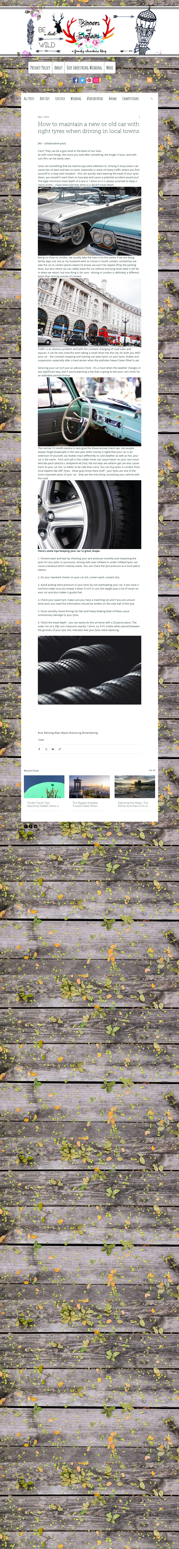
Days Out (45, 98)
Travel (41, 739)
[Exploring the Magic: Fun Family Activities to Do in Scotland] (135, 786)
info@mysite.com (94, 827)
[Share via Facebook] (39, 749)
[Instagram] (96, 80)
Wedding (76, 98)
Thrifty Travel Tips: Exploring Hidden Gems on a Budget (43, 805)
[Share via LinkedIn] (53, 749)
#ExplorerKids (95, 98)
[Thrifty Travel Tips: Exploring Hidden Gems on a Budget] (44, 786)
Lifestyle (60, 98)
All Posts (29, 98)
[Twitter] (82, 80)
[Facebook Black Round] (31, 826)
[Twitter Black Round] (35, 826)
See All (152, 770)
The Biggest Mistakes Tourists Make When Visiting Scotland (85, 805)
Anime (113, 98)
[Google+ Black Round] (26, 826)
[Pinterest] (89, 80)
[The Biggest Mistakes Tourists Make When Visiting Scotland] (89, 786)
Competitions (130, 98)
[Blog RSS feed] (149, 80)
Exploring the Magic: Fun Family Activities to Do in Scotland (133, 805)
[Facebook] (75, 80)
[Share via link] (59, 749)
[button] (151, 98)
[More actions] (139, 117)
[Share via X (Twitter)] (46, 749)
